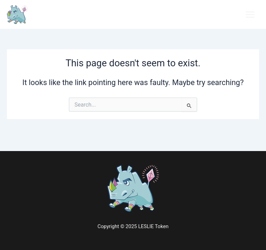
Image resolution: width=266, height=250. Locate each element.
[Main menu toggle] (250, 15)
